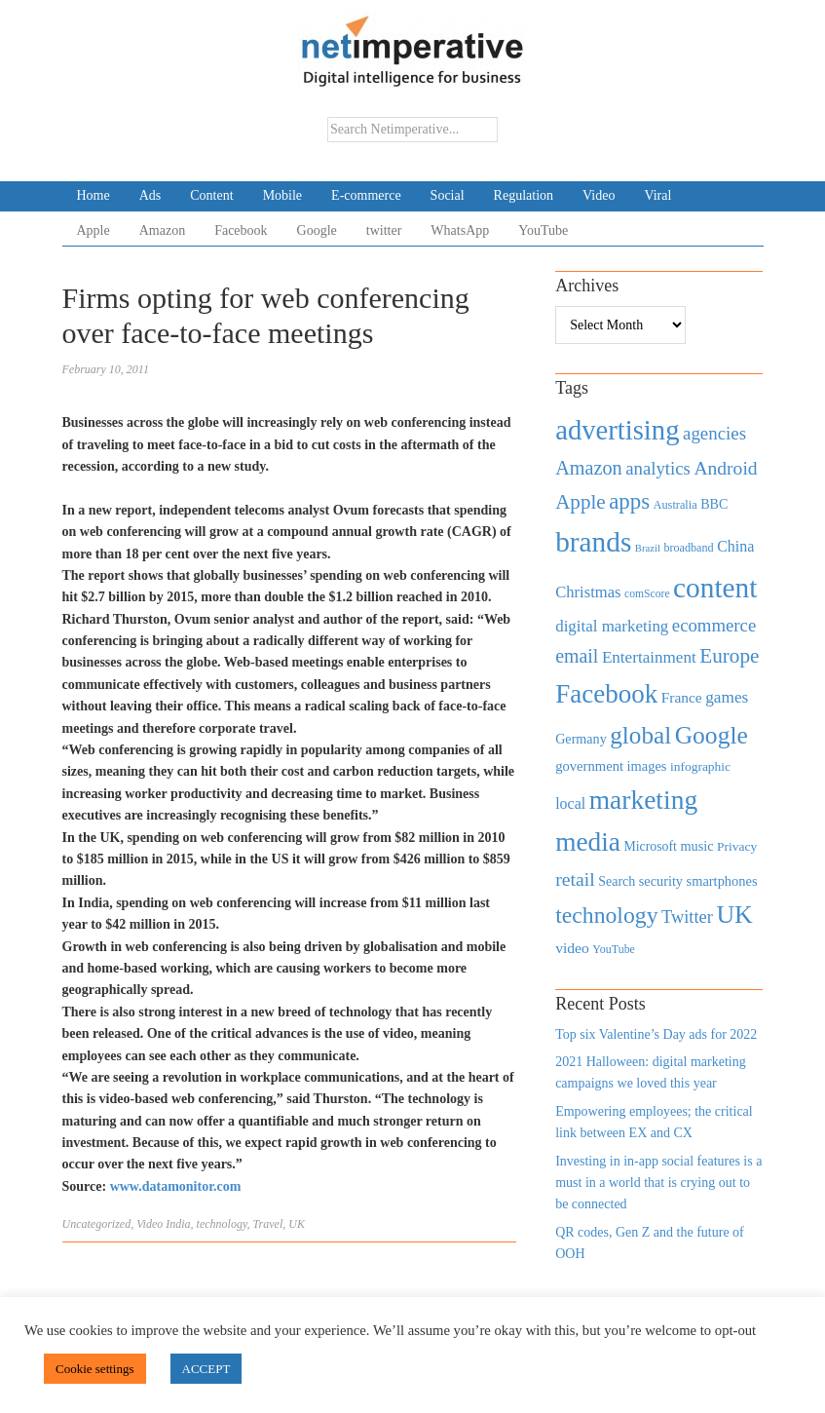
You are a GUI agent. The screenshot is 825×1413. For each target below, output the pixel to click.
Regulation (523, 195)
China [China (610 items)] (735, 546)
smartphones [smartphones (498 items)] (722, 881)
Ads (150, 195)
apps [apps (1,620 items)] (629, 501)
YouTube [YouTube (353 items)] (613, 949)
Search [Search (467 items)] (616, 881)
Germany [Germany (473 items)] (581, 738)
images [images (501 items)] (647, 766)
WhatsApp (460, 230)
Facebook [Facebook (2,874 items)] (606, 693)
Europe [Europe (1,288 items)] (729, 656)
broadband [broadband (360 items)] (688, 547)
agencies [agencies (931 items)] (714, 433)
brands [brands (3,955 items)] (593, 541)
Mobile (282, 195)
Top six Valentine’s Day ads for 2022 (656, 1034)
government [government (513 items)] (589, 766)
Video (598, 195)
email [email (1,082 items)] (576, 656)
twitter (384, 230)
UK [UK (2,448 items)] (734, 914)
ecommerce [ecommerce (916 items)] (714, 625)
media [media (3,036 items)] (587, 842)
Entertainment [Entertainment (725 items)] (649, 657)
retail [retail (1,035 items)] (575, 879)
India (178, 1224)
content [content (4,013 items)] (715, 587)
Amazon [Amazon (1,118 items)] (588, 467)
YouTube (543, 230)
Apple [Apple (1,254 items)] (580, 502)
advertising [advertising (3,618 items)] (617, 429)
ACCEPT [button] (206, 1368)
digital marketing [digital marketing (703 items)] (611, 626)
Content (211, 195)
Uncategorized (96, 1224)
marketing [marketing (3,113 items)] (643, 799)
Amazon (162, 230)
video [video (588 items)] (572, 947)
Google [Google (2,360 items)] (711, 735)
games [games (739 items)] (726, 697)
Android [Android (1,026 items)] (725, 468)
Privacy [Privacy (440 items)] (737, 846)
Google (317, 230)
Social (448, 195)
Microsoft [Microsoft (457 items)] (649, 846)
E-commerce (366, 195)
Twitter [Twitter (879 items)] (687, 917)
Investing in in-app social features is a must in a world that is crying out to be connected (658, 1183)
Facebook (240, 230)
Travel (268, 1224)
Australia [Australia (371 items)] (675, 505)
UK (296, 1224)
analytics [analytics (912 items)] (658, 468)
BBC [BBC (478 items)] (714, 504)
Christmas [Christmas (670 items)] (587, 592)
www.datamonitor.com (176, 1186)
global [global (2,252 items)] (640, 735)
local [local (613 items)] (570, 803)
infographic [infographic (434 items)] (700, 766)
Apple (93, 230)
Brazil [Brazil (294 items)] (647, 548)
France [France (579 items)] (681, 697)
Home (93, 195)
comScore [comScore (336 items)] (647, 594)
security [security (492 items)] (661, 881)
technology (222, 1224)
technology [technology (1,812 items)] (606, 915)
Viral (657, 195)
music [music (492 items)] (696, 846)
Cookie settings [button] (95, 1368)
